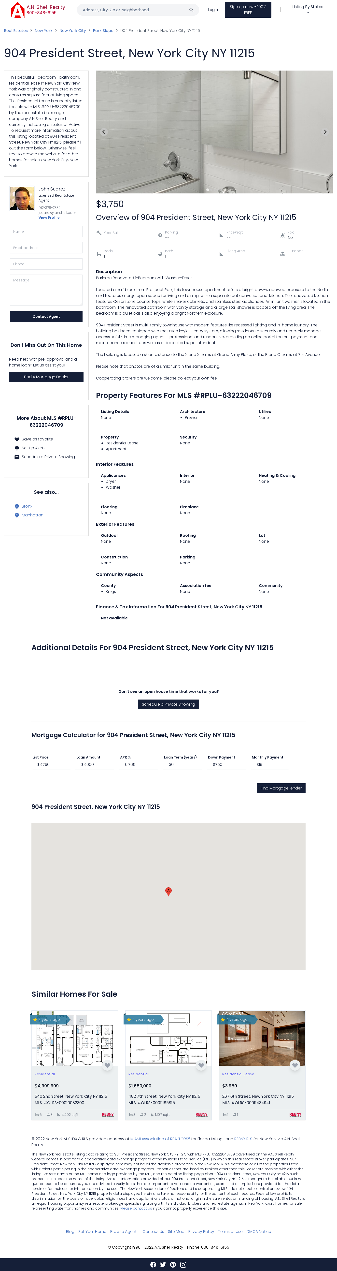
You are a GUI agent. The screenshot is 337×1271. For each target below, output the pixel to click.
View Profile (49, 217)
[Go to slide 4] (218, 190)
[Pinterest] (173, 1265)
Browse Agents (124, 1231)
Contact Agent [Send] (46, 316)
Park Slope (103, 30)
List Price (40, 757)
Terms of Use (230, 1231)
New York (44, 30)
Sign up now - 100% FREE (248, 9)
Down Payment (221, 757)
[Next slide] (325, 132)
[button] (168, 891)
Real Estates (16, 30)
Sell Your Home (92, 1231)
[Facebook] (153, 1265)
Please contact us (136, 1208)
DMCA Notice (259, 1231)
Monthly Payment (267, 757)
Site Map (176, 1231)
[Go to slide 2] (211, 190)
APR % (125, 757)
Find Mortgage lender (281, 788)
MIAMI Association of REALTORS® (160, 1139)
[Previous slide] (104, 132)
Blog (70, 1231)
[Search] (191, 10)
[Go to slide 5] (222, 190)
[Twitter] (163, 1265)
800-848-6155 (42, 13)
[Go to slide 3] (215, 190)
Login (213, 10)
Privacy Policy (201, 1231)
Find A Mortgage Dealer (46, 377)
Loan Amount (88, 757)
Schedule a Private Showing (168, 704)
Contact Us (153, 1231)
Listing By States (307, 9)
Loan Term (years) (180, 757)
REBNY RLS (243, 1139)
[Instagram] (183, 1264)
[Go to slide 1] (207, 189)
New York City (72, 30)
